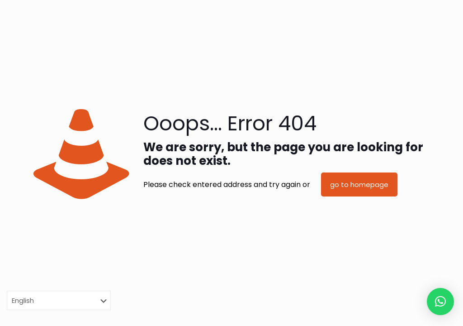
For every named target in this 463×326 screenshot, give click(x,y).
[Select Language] (59, 300)
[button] (440, 301)
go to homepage (359, 184)
